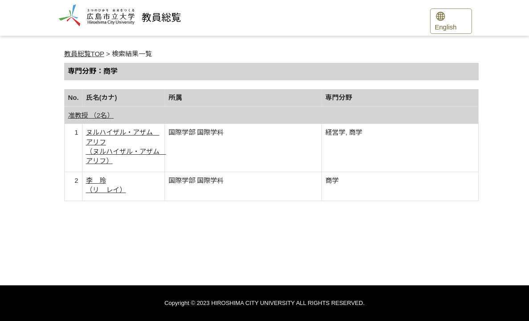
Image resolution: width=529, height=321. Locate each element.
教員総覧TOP (84, 54)
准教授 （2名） (91, 115)
